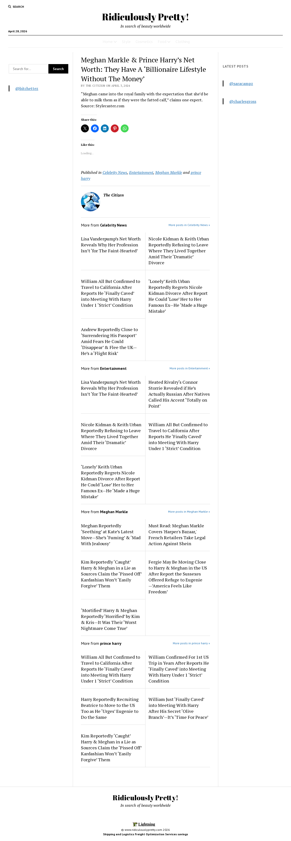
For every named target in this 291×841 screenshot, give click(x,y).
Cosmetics (144, 41)
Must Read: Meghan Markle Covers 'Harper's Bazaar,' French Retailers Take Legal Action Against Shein (177, 534)
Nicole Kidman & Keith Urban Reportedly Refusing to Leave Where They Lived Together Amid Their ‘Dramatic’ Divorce (178, 251)
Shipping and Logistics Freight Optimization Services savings (145, 834)
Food (162, 41)
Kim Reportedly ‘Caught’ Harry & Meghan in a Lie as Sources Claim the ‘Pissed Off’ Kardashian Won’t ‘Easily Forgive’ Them (111, 574)
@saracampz (241, 83)
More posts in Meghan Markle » (189, 511)
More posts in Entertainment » (190, 368)
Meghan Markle (168, 172)
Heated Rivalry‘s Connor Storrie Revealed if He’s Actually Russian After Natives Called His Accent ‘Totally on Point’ (179, 394)
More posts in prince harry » (191, 643)
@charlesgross (242, 101)
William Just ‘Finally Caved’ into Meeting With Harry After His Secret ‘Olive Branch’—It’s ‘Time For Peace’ (178, 708)
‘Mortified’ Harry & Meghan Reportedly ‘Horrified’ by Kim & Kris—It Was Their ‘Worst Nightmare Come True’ (110, 619)
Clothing (183, 41)
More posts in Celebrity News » (189, 225)
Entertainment (141, 172)
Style (126, 41)
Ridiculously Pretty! (145, 16)
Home (108, 41)
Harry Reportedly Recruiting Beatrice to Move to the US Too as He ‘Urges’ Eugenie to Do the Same (110, 708)
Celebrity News (115, 172)
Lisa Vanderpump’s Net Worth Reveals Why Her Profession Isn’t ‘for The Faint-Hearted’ (111, 245)
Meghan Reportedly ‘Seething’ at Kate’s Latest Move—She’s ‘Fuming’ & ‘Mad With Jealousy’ (111, 534)
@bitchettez (26, 88)
